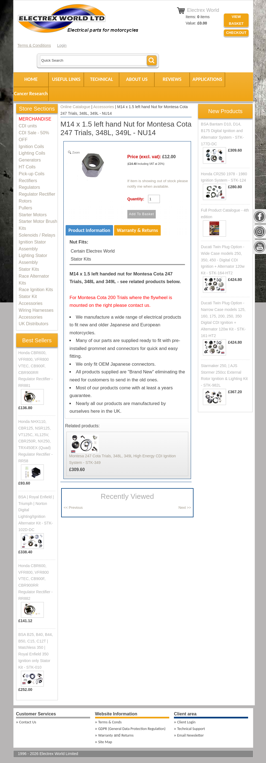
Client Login (186, 722)
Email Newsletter (190, 735)
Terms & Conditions (34, 45)
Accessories (103, 107)
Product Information (89, 230)
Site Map (105, 742)
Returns (127, 735)
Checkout (236, 33)
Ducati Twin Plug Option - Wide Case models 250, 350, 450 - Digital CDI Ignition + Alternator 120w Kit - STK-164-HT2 (222, 260)
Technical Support (191, 728)
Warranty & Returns (137, 230)
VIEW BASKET (236, 20)
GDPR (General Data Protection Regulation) (131, 728)
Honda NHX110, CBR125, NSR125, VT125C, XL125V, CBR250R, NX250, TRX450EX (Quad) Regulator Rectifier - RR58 (35, 441)
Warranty (105, 735)
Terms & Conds (110, 722)
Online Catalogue (75, 107)
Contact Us (27, 722)
